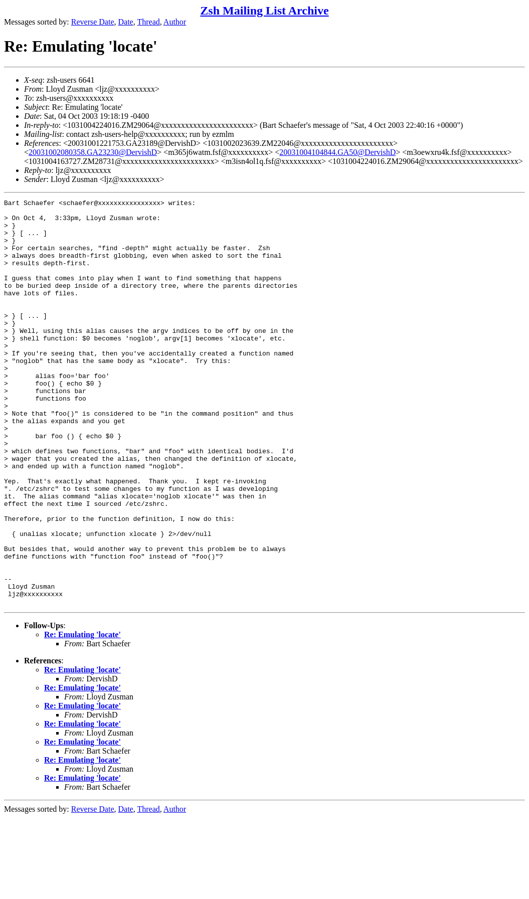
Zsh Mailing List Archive (264, 10)
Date (125, 22)
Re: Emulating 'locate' (82, 715)
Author (174, 22)
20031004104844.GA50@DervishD (337, 152)
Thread (148, 22)
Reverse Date (92, 22)
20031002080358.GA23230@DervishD (93, 152)
